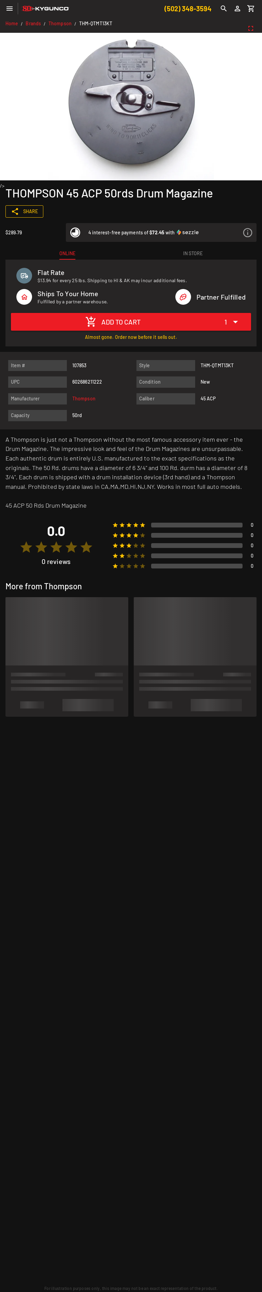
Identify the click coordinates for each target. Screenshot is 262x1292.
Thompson (60, 23)
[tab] (67, 253)
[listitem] (161, 232)
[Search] (224, 8)
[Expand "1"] (233, 321)
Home (11, 23)
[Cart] (251, 8)
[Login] (237, 8)
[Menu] (9, 8)
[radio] (26, 547)
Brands (33, 23)
